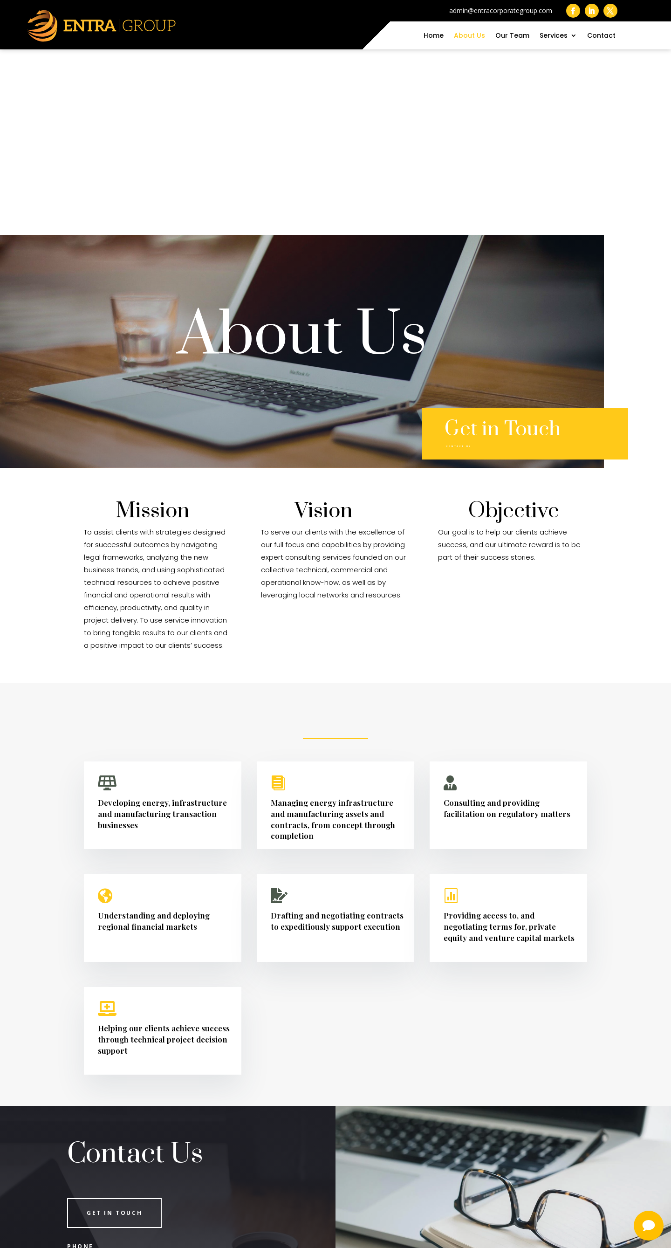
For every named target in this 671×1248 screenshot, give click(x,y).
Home (434, 36)
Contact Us (474, 257)
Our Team (512, 36)
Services (554, 36)
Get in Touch (114, 1027)
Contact (601, 36)
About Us (469, 36)
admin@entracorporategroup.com (151, 1125)
